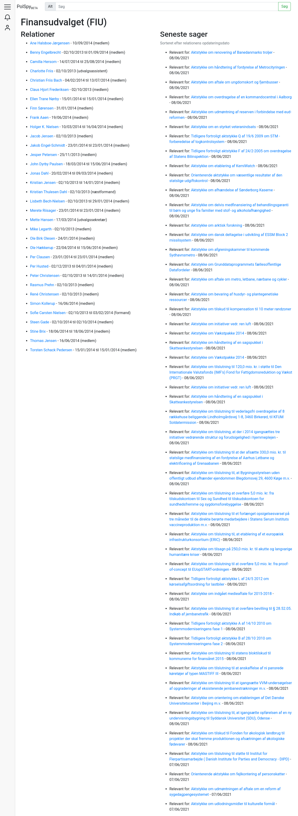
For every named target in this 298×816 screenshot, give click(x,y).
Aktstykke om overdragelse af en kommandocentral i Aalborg (241, 97)
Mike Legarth (41, 229)
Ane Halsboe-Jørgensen (50, 43)
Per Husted (39, 266)
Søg (284, 6)
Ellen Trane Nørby (45, 99)
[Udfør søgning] (167, 6)
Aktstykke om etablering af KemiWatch (223, 166)
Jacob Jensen (42, 136)
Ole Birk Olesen (43, 238)
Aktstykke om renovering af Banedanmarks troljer (232, 52)
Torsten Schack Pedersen (51, 350)
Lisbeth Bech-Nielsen (48, 201)
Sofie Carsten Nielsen (48, 313)
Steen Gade (40, 322)
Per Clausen (40, 257)
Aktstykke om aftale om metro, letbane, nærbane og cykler (239, 279)
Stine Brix (38, 331)
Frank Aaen (40, 117)
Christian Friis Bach (46, 80)
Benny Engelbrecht (46, 52)
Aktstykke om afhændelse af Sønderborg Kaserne (232, 190)
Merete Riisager (43, 210)
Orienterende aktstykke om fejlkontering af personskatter (238, 774)
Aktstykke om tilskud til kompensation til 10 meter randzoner (241, 309)
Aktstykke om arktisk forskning (217, 225)
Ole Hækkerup (42, 247)
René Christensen (45, 294)
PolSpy (27, 7)
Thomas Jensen (44, 340)
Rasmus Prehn (42, 285)
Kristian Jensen (43, 182)
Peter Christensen (45, 275)
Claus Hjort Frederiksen (50, 89)
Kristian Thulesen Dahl (49, 192)
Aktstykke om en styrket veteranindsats (224, 127)
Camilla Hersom (44, 62)
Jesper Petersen (44, 155)
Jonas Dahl (40, 173)
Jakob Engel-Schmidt (48, 145)
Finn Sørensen (42, 108)
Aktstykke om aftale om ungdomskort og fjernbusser (235, 82)
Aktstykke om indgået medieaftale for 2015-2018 (231, 593)
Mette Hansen (42, 220)
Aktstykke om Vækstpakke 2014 (218, 333)
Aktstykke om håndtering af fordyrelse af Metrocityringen (238, 67)
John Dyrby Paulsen (47, 164)
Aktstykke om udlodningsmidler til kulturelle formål (233, 804)
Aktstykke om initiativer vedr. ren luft (221, 324)
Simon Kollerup (43, 303)
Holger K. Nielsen (45, 127)
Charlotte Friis (42, 71)
